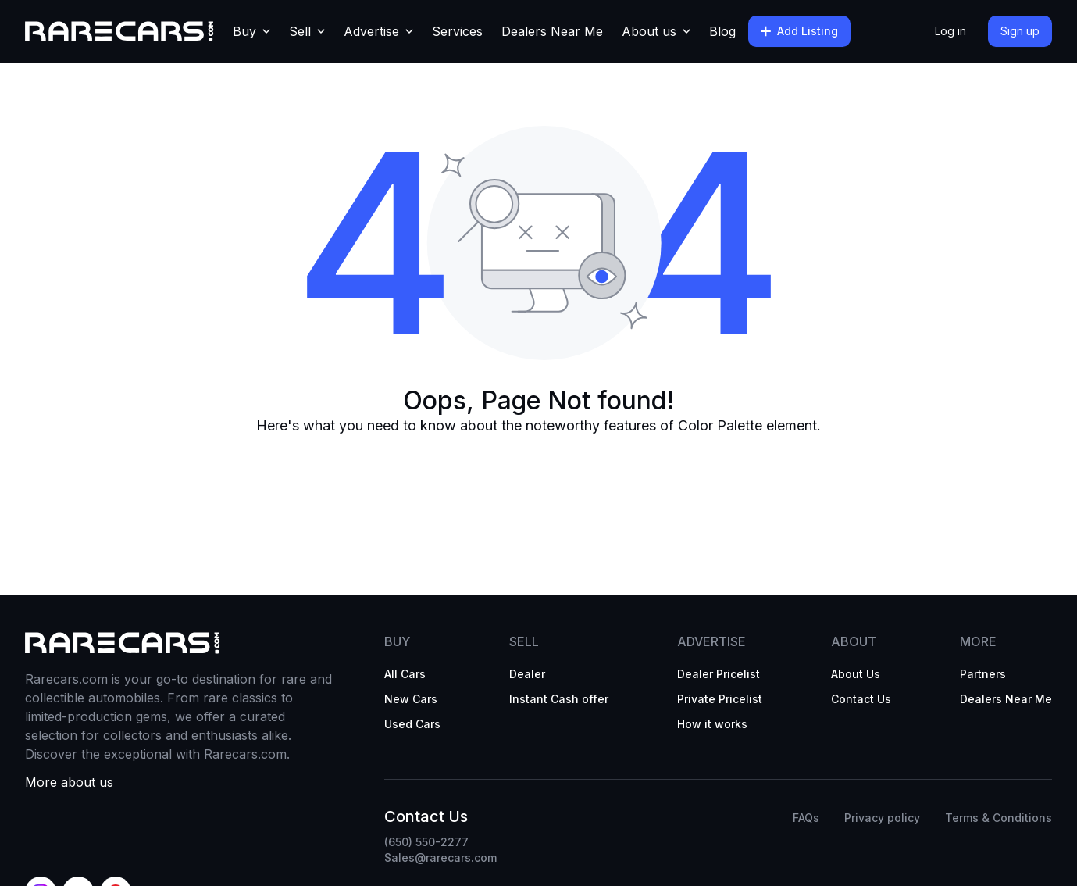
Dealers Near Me (552, 31)
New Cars (410, 699)
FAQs (806, 817)
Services (457, 31)
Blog (722, 31)
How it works (712, 724)
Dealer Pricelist (718, 674)
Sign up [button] (1020, 31)
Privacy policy (882, 817)
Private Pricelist (719, 699)
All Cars (405, 674)
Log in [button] (950, 31)
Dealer (527, 674)
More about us (69, 782)
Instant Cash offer (558, 699)
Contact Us (861, 699)
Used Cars (412, 724)
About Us (855, 674)
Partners (983, 674)
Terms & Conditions (998, 817)
